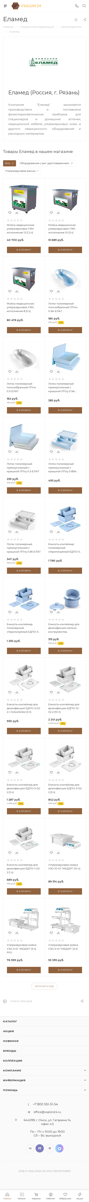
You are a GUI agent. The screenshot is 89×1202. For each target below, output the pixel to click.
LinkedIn (59, 1148)
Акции (8, 1031)
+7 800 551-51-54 (45, 1104)
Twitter (40, 1148)
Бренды (9, 1050)
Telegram (49, 1148)
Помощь (10, 1090)
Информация (14, 1080)
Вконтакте (30, 1148)
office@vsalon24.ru (47, 1112)
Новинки (11, 1041)
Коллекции (12, 1060)
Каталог (10, 1021)
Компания (12, 1070)
